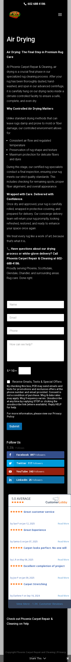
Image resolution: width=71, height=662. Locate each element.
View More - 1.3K (39, 603)
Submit (14, 426)
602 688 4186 (36, 4)
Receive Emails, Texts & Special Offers (37, 381)
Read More (63, 524)
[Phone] (35, 331)
